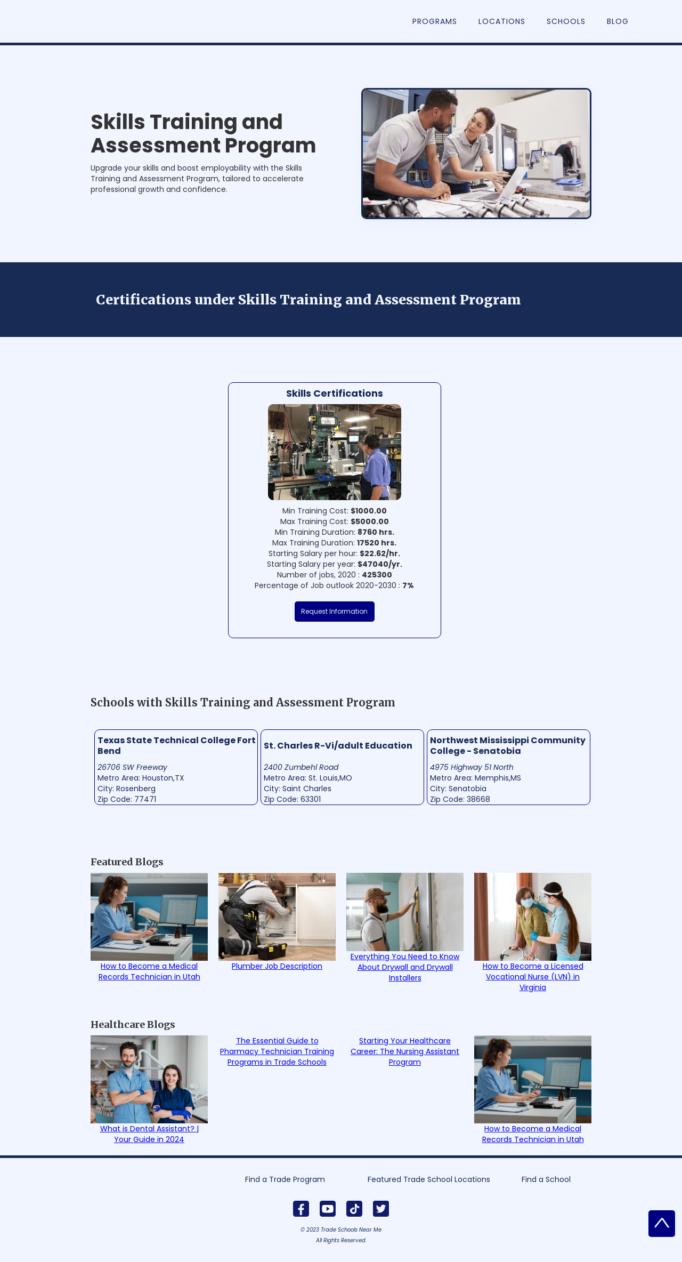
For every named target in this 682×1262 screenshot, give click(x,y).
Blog (618, 21)
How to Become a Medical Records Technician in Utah (149, 971)
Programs (434, 21)
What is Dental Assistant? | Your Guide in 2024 (149, 1134)
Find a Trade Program (285, 1179)
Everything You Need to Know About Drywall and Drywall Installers (405, 967)
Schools (566, 21)
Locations (501, 21)
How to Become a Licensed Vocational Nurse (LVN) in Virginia (533, 977)
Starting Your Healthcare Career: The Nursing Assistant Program (405, 1051)
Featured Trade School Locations (429, 1179)
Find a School (546, 1179)
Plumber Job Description (277, 966)
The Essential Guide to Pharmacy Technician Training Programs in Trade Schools (277, 1051)
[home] (99, 5)
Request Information (334, 611)
